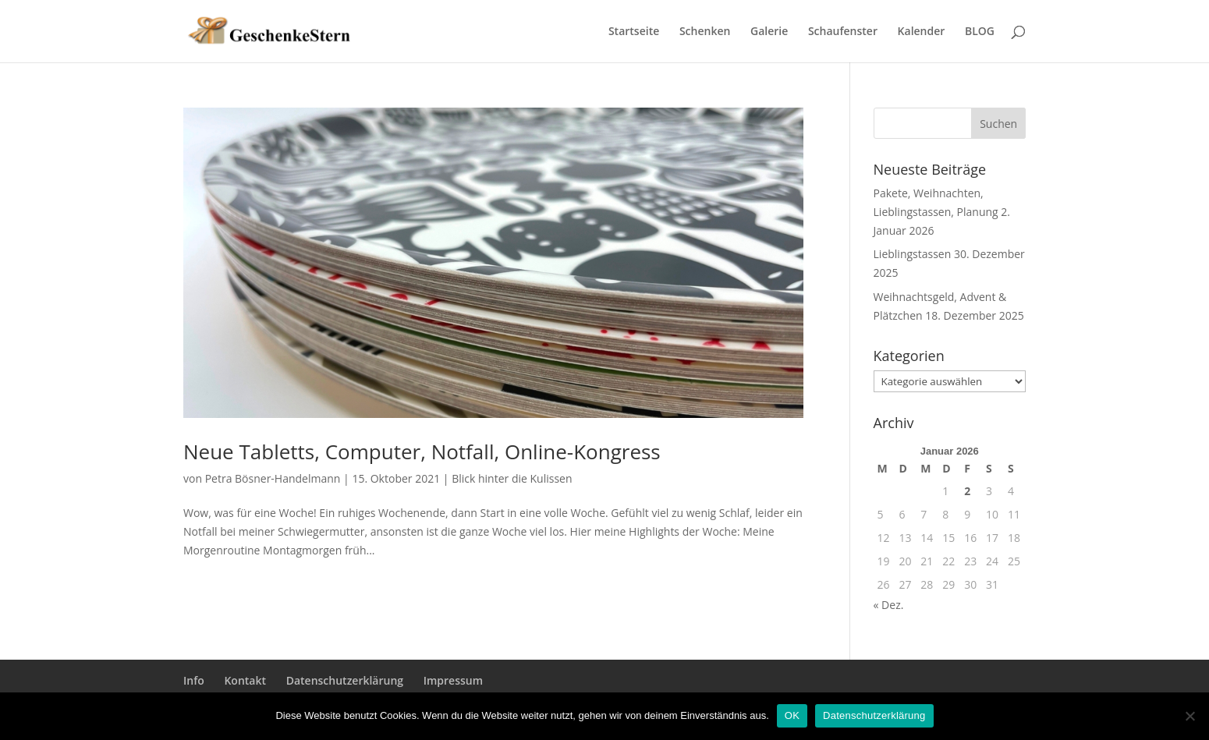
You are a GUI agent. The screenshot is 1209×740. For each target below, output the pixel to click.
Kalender (921, 32)
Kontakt (245, 680)
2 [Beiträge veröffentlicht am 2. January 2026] (967, 490)
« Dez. (889, 604)
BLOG (979, 32)
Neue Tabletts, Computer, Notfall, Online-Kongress (422, 451)
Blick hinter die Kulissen (512, 478)
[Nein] (1189, 716)
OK (792, 715)
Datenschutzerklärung (344, 680)
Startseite (633, 32)
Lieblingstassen (913, 253)
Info (193, 680)
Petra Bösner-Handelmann (273, 478)
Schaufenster (843, 32)
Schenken (704, 32)
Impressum (453, 680)
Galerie (769, 32)
